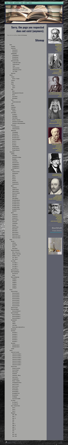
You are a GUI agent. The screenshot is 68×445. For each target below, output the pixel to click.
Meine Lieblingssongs (15, 277)
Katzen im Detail (14, 291)
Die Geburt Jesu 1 (15, 135)
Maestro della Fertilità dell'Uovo (18, 327)
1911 (13, 432)
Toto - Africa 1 (15, 257)
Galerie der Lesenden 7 (16, 364)
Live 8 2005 (13, 261)
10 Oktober (13, 109)
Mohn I (13, 175)
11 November (13, 112)
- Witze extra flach (15, 67)
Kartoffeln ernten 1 (16, 202)
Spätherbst (14, 210)
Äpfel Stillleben (15, 198)
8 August (12, 105)
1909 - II (14, 429)
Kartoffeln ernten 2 (16, 203)
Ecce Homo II (15, 402)
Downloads (13, 343)
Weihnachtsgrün (15, 146)
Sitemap (13, 442)
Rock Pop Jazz (15, 273)
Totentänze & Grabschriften (17, 121)
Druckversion (9, 442)
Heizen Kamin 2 (15, 234)
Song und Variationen (15, 250)
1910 (13, 430)
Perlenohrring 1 (15, 57)
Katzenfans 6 (14, 339)
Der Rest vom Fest (15, 148)
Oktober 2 (14, 110)
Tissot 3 (13, 411)
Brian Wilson (14, 248)
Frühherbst (14, 187)
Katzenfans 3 (14, 334)
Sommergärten (15, 173)
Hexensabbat (14, 98)
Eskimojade (14, 221)
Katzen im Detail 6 (15, 302)
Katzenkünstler (14, 320)
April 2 (13, 85)
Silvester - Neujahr (16, 78)
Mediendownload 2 (16, 346)
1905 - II (14, 418)
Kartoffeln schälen (15, 207)
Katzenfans (13, 330)
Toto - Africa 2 (15, 259)
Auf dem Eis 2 (15, 216)
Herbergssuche (15, 134)
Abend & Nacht (15, 227)
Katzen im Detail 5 (15, 300)
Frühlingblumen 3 (15, 168)
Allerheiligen (14, 116)
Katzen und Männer (15, 309)
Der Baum (14, 144)
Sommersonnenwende (16, 101)
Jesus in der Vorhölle (16, 398)
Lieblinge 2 (14, 280)
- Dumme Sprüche (15, 64)
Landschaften (15, 160)
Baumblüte (14, 159)
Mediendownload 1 (16, 345)
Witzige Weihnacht (16, 150)
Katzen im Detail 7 (15, 303)
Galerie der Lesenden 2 (16, 355)
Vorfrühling (14, 155)
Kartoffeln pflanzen (16, 200)
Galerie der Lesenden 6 (16, 362)
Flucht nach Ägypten (16, 139)
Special (11, 350)
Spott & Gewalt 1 (15, 384)
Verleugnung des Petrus (16, 382)
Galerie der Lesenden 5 (16, 361)
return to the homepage (22, 35)
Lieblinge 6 (14, 287)
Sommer (12, 169)
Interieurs (14, 180)
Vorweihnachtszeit (15, 126)
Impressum (13, 73)
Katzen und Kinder (14, 312)
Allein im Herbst (15, 191)
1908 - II (14, 425)
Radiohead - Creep (16, 255)
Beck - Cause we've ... (16, 252)
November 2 (14, 114)
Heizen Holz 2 (15, 230)
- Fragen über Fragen (16, 62)
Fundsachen (13, 48)
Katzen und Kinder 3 (16, 316)
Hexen (13, 94)
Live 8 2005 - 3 (15, 264)
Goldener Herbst (15, 189)
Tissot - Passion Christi (15, 405)
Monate (11, 75)
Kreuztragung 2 (15, 391)
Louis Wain (14, 325)
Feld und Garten (15, 162)
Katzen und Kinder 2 (16, 314)
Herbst (12, 185)
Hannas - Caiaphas (16, 380)
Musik (11, 239)
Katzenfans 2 (14, 332)
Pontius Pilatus (15, 387)
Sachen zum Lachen (15, 60)
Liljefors (14, 323)
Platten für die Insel (14, 269)
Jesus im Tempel (15, 370)
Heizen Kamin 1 (15, 232)
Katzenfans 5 (14, 337)
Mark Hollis (14, 244)
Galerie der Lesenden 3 (16, 357)
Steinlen (13, 321)
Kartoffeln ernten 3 (16, 205)
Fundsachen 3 (15, 51)
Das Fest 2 (14, 143)
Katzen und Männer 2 (16, 311)
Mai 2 (13, 91)
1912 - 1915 (14, 434)
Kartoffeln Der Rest (16, 209)
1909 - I (13, 427)
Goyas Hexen (14, 96)
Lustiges (12, 348)
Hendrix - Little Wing (16, 253)
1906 (13, 420)
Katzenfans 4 (14, 336)
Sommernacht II (15, 184)
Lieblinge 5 (14, 286)
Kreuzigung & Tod (15, 393)
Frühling (12, 153)
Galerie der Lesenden (15, 352)
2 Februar (13, 80)
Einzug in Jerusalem (16, 368)
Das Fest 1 (14, 141)
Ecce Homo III (15, 404)
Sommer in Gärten (15, 171)
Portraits (12, 241)
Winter (12, 212)
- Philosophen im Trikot (16, 69)
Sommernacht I (15, 182)
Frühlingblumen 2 (15, 166)
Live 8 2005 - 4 (15, 266)
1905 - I (13, 416)
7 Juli (12, 103)
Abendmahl (14, 373)
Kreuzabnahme (15, 395)
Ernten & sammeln (16, 193)
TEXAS (13, 246)
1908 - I (13, 423)
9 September (13, 107)
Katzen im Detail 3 (15, 296)
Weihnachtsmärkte (16, 128)
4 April (12, 84)
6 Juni (12, 100)
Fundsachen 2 (15, 50)
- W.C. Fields (14, 71)
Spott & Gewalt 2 (15, 386)
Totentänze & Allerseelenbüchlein (18, 123)
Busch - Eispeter (15, 219)
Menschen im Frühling (16, 157)
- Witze (13, 66)
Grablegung (14, 396)
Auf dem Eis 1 (15, 214)
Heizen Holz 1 (15, 228)
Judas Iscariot (15, 377)
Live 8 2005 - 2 (15, 262)
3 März (12, 82)
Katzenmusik (13, 328)
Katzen (11, 289)
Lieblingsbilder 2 (15, 55)
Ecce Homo (13, 400)
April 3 (13, 87)
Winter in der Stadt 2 (16, 237)
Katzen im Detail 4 (15, 298)
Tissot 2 (13, 409)
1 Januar (12, 76)
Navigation (13, 46)
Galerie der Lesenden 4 (16, 359)
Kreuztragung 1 (15, 389)
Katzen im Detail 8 (15, 305)
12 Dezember (13, 125)
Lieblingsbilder (14, 53)
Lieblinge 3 (14, 282)
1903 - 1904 (14, 414)
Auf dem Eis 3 (15, 218)
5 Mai (12, 89)
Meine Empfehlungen (15, 271)
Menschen (14, 225)
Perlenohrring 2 (15, 59)
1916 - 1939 (14, 436)
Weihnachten (13, 130)
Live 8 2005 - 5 (15, 268)
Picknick (14, 178)
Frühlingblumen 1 (15, 164)
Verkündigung (15, 132)
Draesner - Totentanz (16, 119)
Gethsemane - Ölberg (16, 375)
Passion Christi (14, 366)
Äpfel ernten (14, 194)
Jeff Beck (14, 243)
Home (11, 44)
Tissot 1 (13, 407)
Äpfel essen (14, 196)
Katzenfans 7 (14, 341)
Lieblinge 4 (14, 284)
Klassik (13, 275)
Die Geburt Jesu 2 (15, 137)
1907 (13, 421)
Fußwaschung (15, 371)
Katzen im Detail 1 (15, 293)
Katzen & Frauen (14, 307)
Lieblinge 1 (14, 278)
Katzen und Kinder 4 (16, 318)
